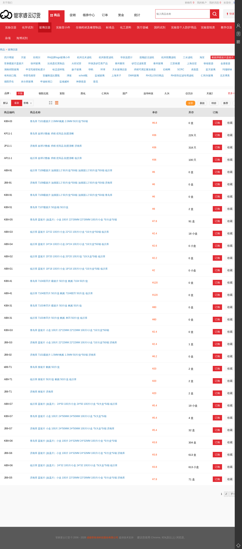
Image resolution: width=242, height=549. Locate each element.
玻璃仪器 (44, 27)
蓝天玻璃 (210, 69)
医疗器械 (142, 27)
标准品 (110, 27)
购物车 (189, 2)
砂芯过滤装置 (139, 63)
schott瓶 (83, 75)
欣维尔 (36, 57)
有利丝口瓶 (10, 75)
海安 (202, 57)
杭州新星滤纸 (106, 57)
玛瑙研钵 (227, 69)
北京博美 (225, 75)
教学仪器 (226, 27)
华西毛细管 (29, 75)
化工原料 (125, 27)
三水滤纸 (188, 57)
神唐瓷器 (81, 81)
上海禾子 (116, 75)
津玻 (69, 75)
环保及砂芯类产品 (98, 63)
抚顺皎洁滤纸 (147, 57)
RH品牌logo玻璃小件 (58, 57)
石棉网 (166, 69)
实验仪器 (10, 27)
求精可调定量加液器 (145, 69)
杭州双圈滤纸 (168, 57)
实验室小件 (63, 27)
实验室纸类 (208, 27)
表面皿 (194, 69)
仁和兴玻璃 (207, 75)
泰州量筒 (120, 63)
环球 (102, 69)
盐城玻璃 (99, 75)
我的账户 (200, 2)
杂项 (8, 38)
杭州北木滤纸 (84, 57)
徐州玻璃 (35, 63)
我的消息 (214, 2)
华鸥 (90, 69)
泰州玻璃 (158, 63)
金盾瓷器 (225, 63)
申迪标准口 (46, 81)
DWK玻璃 (133, 75)
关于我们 (7, 2)
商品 (57, 15)
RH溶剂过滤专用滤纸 (182, 75)
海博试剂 (22, 38)
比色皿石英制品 (56, 63)
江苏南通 (175, 63)
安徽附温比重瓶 (51, 75)
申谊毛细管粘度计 (35, 69)
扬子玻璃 (76, 69)
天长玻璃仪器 (119, 69)
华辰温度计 (126, 57)
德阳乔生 (9, 81)
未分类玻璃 (27, 81)
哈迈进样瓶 (58, 69)
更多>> (232, 93)
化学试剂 (27, 27)
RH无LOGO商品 (155, 75)
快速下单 (234, 13)
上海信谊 (192, 63)
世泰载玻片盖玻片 (14, 63)
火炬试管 (76, 63)
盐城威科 (64, 81)
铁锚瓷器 (208, 63)
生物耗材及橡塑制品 (88, 27)
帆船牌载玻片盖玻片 (223, 57)
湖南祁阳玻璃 (11, 69)
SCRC (180, 69)
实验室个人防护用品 (183, 27)
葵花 (95, 81)
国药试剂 (159, 27)
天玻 (23, 57)
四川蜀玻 (9, 57)
